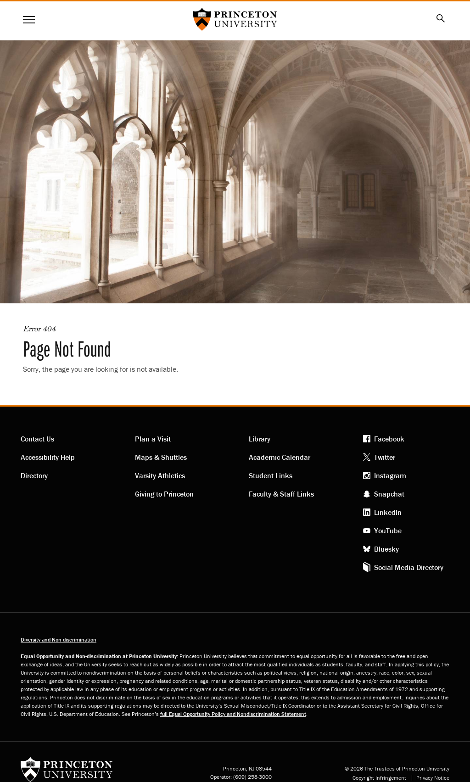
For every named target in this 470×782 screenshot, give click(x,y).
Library (259, 438)
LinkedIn (388, 512)
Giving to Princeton (164, 493)
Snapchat (389, 493)
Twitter (384, 457)
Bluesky (386, 548)
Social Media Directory (408, 567)
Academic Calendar (279, 457)
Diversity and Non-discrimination (58, 639)
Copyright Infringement (379, 778)
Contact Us (37, 438)
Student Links (270, 475)
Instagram (390, 475)
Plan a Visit (153, 438)
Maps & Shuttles (161, 457)
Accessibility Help (48, 457)
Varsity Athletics (160, 475)
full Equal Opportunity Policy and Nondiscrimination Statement (233, 713)
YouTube (388, 530)
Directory (34, 475)
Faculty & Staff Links (281, 493)
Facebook (389, 438)
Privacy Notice (432, 778)
